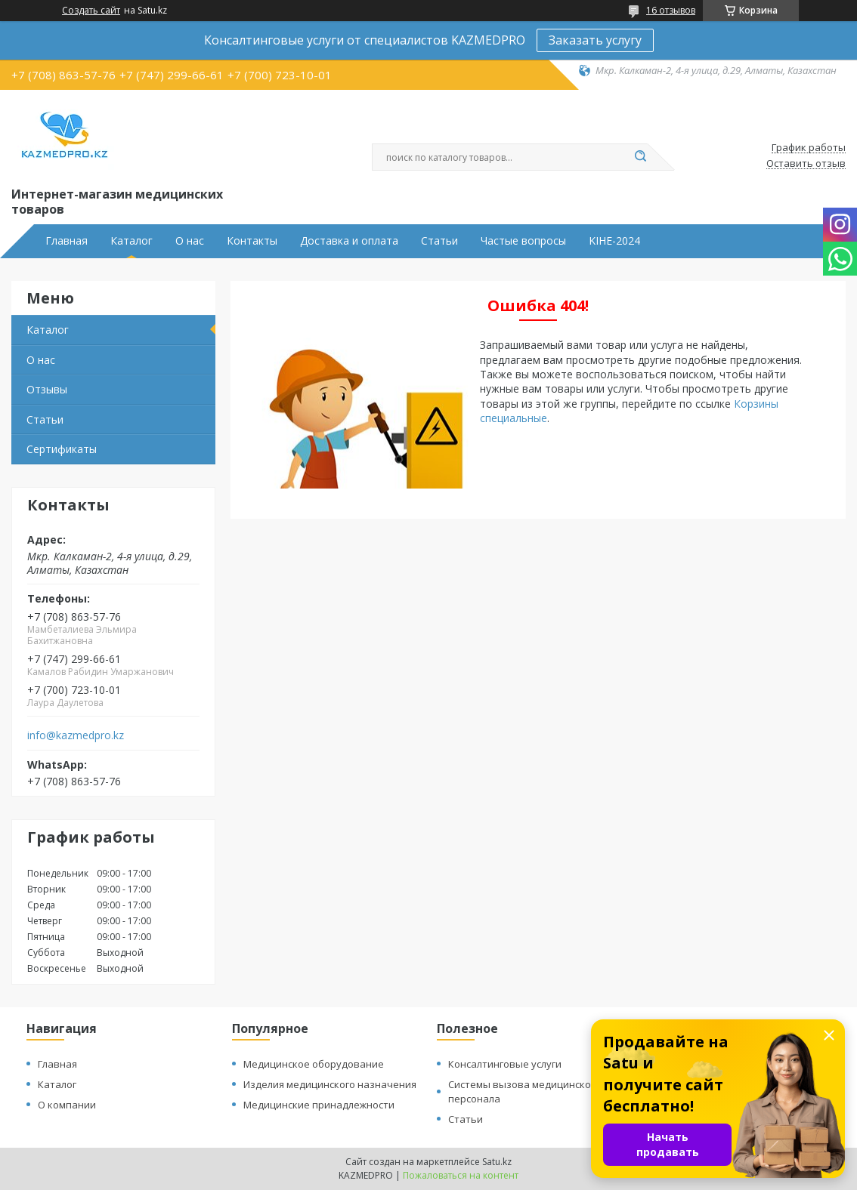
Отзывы (46, 389)
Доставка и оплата (349, 241)
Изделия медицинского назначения (329, 1084)
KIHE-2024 (614, 241)
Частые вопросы (523, 241)
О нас (189, 241)
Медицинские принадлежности (318, 1104)
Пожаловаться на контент (460, 1175)
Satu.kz (497, 1161)
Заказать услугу (595, 40)
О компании (67, 1104)
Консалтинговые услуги (505, 1064)
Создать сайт (91, 10)
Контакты (252, 241)
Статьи (439, 241)
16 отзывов (670, 10)
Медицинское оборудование (313, 1064)
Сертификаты (61, 449)
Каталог (131, 241)
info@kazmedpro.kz (75, 735)
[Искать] (640, 157)
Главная (66, 241)
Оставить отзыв (806, 164)
